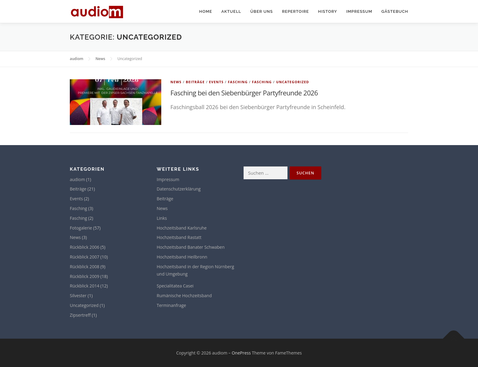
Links (162, 218)
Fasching (238, 82)
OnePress (241, 353)
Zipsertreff (80, 315)
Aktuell (231, 11)
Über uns (261, 11)
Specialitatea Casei (175, 286)
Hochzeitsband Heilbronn (182, 257)
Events (216, 82)
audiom (77, 179)
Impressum (359, 11)
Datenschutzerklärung (179, 189)
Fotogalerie (81, 228)
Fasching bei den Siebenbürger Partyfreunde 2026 (244, 92)
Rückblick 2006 (84, 247)
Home (205, 11)
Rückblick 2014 (84, 286)
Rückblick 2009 (84, 276)
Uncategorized (292, 82)
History (327, 11)
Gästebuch (394, 11)
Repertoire (295, 11)
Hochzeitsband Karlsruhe (182, 228)
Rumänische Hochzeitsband (184, 295)
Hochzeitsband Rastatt (179, 237)
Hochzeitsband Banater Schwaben (191, 247)
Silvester (78, 295)
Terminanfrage (171, 305)
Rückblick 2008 (84, 266)
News (176, 82)
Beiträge (195, 82)
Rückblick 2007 (84, 257)
